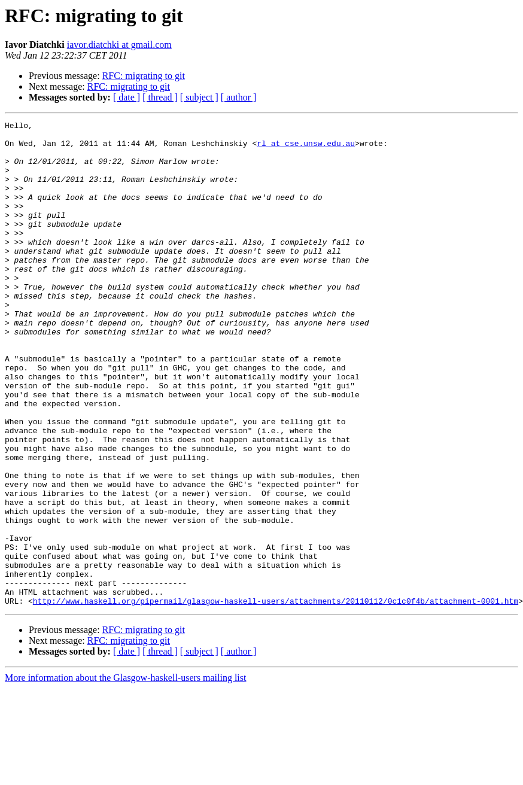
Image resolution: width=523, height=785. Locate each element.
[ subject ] (199, 97)
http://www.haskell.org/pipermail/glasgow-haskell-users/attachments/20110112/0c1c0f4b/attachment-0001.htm (275, 697)
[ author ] (239, 97)
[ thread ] (160, 97)
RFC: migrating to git (143, 76)
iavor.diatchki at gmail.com (119, 44)
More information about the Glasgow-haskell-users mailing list (125, 774)
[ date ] (126, 97)
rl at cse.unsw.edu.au (306, 148)
